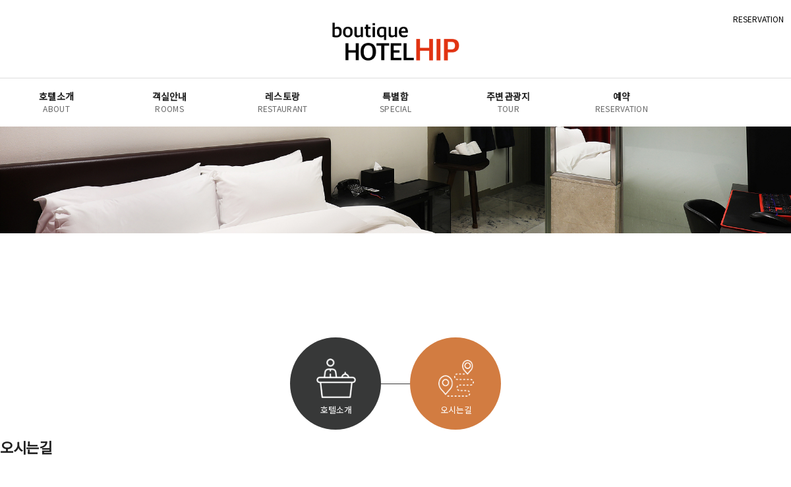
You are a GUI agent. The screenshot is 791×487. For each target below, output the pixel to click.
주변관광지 (508, 102)
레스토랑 (283, 102)
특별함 (395, 102)
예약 (621, 102)
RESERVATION (758, 18)
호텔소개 (56, 102)
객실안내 (169, 102)
